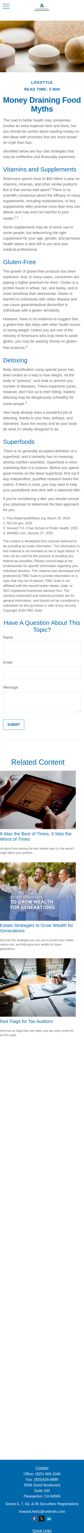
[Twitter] (41, 1518)
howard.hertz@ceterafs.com (42, 1511)
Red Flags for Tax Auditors (26, 1021)
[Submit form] (13, 725)
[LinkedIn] (49, 1518)
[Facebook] (34, 1518)
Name (8, 637)
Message (10, 687)
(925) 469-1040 (47, 1474)
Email (7, 662)
